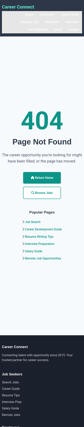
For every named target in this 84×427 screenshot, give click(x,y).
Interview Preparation (39, 244)
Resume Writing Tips (39, 237)
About (58, 29)
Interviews (52, 22)
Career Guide (70, 14)
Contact (73, 29)
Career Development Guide (43, 229)
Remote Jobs (11, 415)
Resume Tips (30, 22)
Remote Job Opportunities (43, 258)
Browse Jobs (42, 193)
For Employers (38, 29)
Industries (72, 22)
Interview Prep (11, 402)
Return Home (42, 178)
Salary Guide (33, 251)
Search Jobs (10, 382)
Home (29, 14)
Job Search (47, 14)
